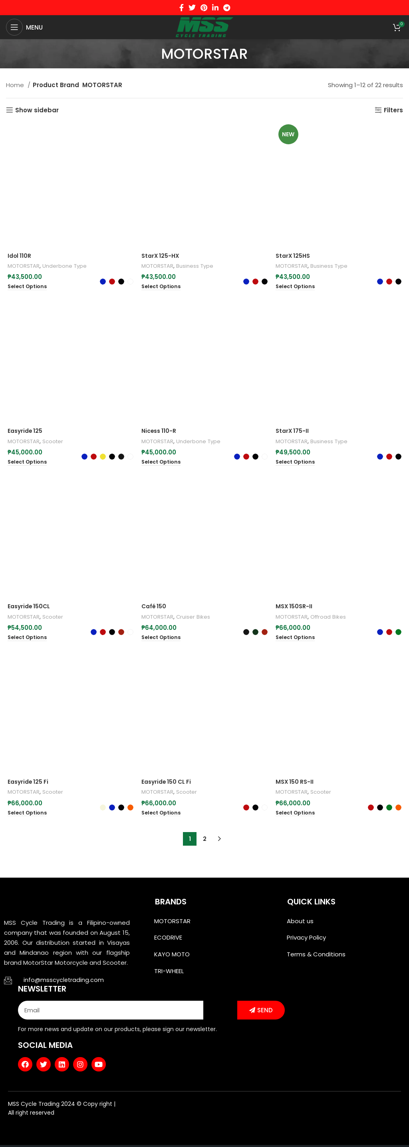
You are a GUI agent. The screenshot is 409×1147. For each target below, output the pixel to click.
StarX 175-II (293, 433)
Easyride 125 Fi (28, 786)
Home (16, 85)
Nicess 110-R (160, 401)
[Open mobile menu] (24, 27)
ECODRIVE (168, 941)
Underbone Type (68, 267)
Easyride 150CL (29, 578)
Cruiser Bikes (197, 620)
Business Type (199, 267)
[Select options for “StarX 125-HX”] (161, 288)
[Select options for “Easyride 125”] (26, 432)
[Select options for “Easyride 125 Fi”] (26, 817)
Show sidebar (37, 110)
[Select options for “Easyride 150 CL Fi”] (161, 817)
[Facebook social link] (181, 8)
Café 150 (154, 609)
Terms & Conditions (316, 959)
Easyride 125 (25, 401)
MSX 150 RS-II (296, 786)
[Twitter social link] (192, 8)
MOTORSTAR (23, 267)
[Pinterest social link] (204, 8)
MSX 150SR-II (295, 609)
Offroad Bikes (333, 620)
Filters (393, 110)
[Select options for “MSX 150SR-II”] (296, 640)
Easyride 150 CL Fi (168, 786)
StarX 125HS (294, 256)
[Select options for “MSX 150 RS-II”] (296, 817)
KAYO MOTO (172, 959)
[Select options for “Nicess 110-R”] (161, 432)
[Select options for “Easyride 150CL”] (26, 609)
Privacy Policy (306, 941)
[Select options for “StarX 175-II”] (296, 464)
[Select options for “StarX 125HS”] (296, 288)
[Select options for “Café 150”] (161, 640)
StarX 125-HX (161, 256)
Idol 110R (18, 256)
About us (300, 923)
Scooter (55, 412)
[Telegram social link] (226, 8)
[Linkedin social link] (215, 8)
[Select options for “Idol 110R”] (26, 288)
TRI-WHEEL (169, 977)
